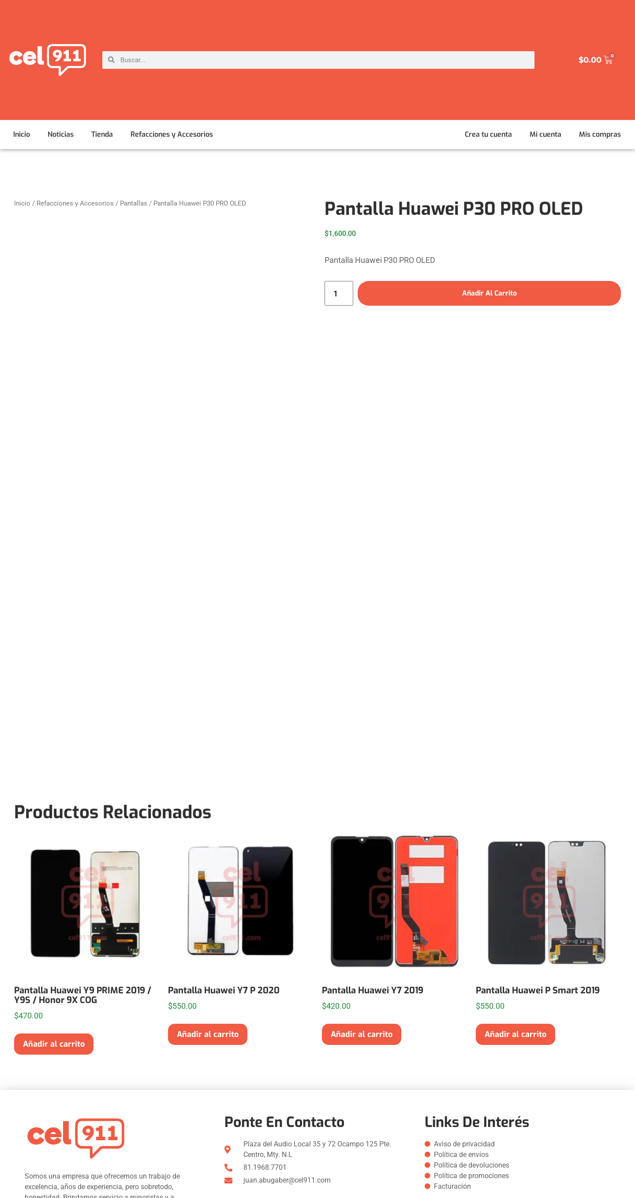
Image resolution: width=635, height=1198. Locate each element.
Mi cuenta (545, 134)
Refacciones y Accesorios (172, 134)
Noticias (61, 134)
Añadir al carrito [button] (54, 1044)
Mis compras (600, 134)
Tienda (102, 134)
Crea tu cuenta (488, 134)
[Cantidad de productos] (339, 293)
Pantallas (133, 203)
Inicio (21, 134)
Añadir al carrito (489, 293)
